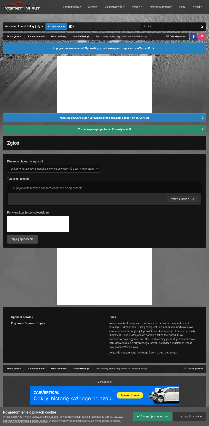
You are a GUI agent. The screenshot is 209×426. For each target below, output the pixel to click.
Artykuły (106, 10)
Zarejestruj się (56, 26)
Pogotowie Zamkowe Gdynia (28, 323)
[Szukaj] (160, 26)
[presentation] (38, 224)
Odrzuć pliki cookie (189, 416)
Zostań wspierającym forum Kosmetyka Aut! (104, 129)
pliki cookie (51, 416)
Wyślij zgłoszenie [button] (22, 239)
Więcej (196, 10)
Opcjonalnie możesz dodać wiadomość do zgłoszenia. (47, 188)
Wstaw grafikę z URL (182, 198)
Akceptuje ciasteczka (152, 416)
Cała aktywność (127, 10)
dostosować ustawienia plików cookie (25, 420)
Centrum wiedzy (85, 10)
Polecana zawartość (174, 10)
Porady (150, 10)
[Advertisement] (104, 84)
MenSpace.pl (104, 381)
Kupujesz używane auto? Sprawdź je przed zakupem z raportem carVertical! (101, 48)
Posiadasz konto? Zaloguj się (24, 26)
